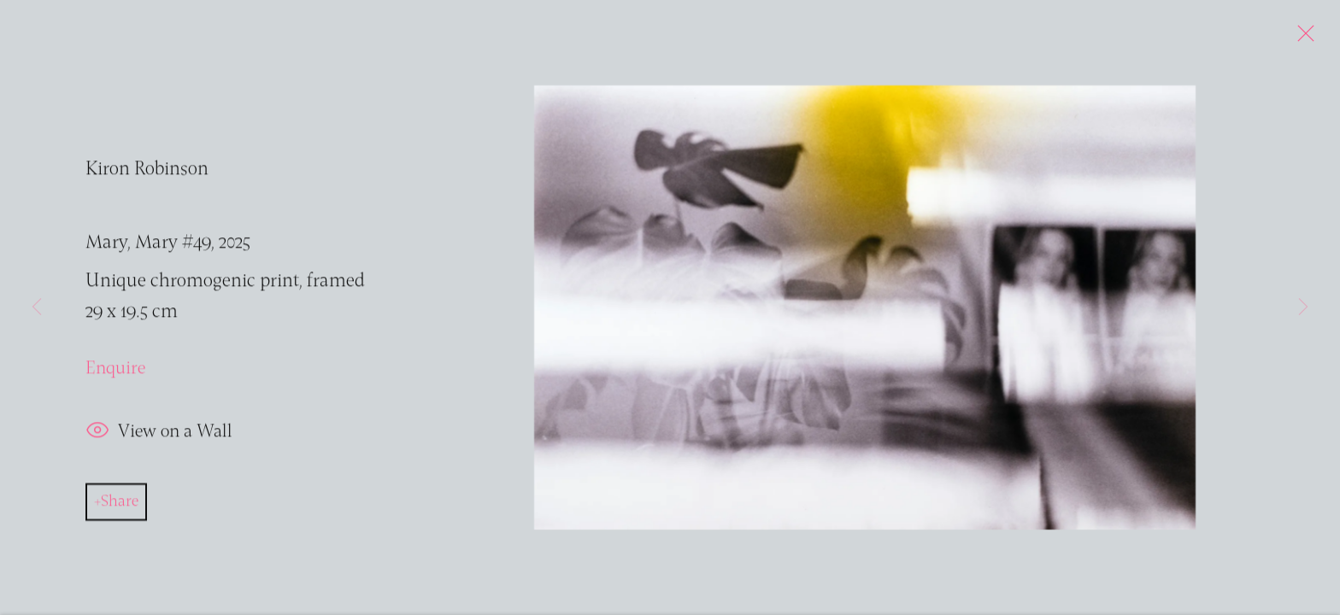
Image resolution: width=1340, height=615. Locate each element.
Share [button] (119, 504)
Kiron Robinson (147, 173)
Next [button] (1303, 307)
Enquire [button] (115, 371)
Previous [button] (36, 307)
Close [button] (1301, 38)
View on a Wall (158, 434)
